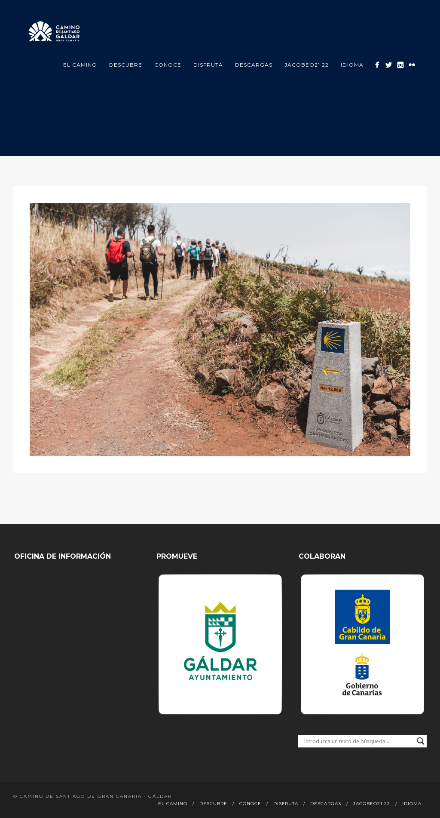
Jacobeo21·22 (306, 65)
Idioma (352, 65)
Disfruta (208, 65)
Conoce (167, 65)
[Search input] (358, 741)
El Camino (80, 65)
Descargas (253, 65)
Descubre (125, 65)
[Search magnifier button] (421, 741)
